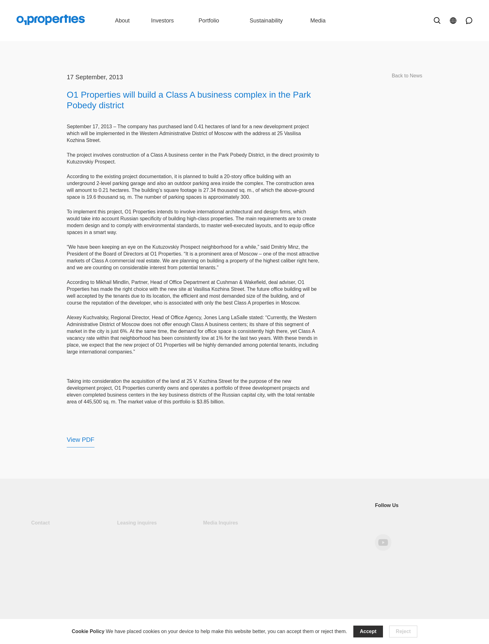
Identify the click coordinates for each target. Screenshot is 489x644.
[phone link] (466, 20)
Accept (368, 631)
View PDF (80, 439)
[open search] (437, 20)
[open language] (453, 20)
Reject (403, 631)
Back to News (407, 75)
